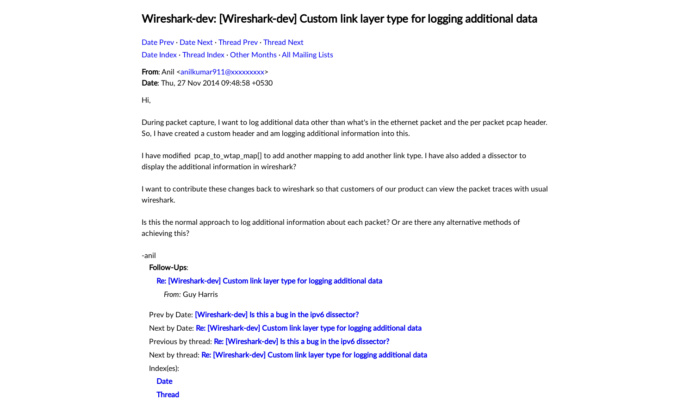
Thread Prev (238, 42)
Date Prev (158, 42)
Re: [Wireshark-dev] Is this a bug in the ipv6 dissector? (301, 341)
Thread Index (203, 55)
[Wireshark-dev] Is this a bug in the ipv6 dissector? (277, 315)
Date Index (159, 55)
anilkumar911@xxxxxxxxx (222, 72)
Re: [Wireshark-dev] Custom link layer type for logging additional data (269, 281)
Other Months (253, 55)
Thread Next (283, 42)
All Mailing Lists (307, 55)
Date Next (196, 42)
